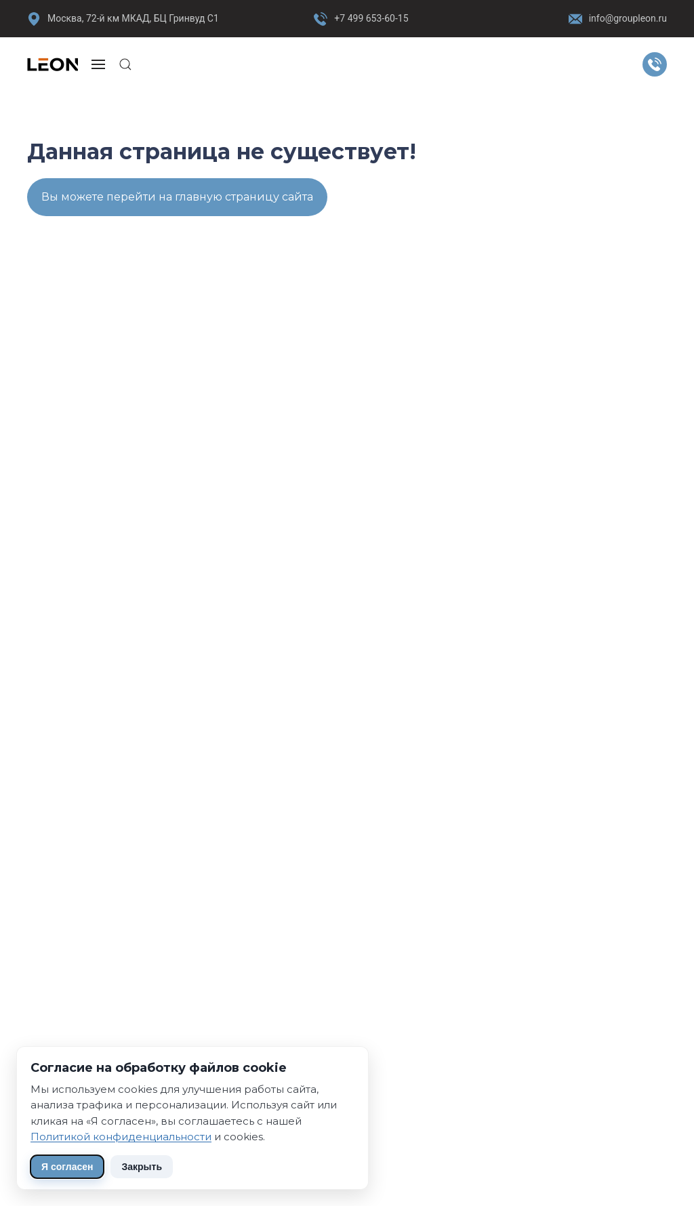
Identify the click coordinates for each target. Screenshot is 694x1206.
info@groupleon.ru (618, 19)
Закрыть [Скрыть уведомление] (141, 1166)
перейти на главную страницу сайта (209, 196)
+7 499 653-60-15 (371, 18)
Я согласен (67, 1166)
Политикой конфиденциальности (120, 1136)
